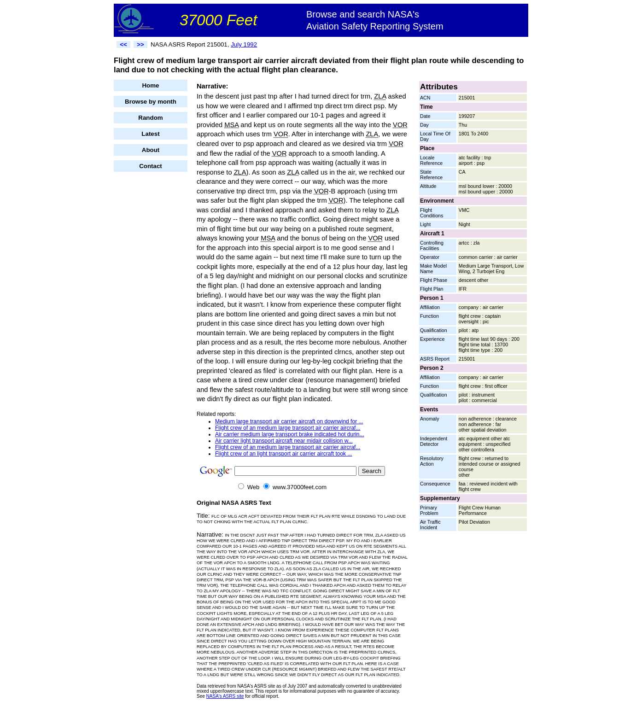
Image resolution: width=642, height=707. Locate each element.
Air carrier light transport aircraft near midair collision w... (284, 441)
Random (150, 117)
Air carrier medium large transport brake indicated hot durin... (289, 434)
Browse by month (150, 101)
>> (140, 44)
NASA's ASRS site (225, 696)
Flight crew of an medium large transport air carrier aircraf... (287, 428)
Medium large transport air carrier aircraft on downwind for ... (289, 421)
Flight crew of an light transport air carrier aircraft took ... (283, 453)
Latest (150, 133)
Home (150, 85)
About (151, 149)
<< (123, 44)
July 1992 (244, 44)
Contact (150, 166)
